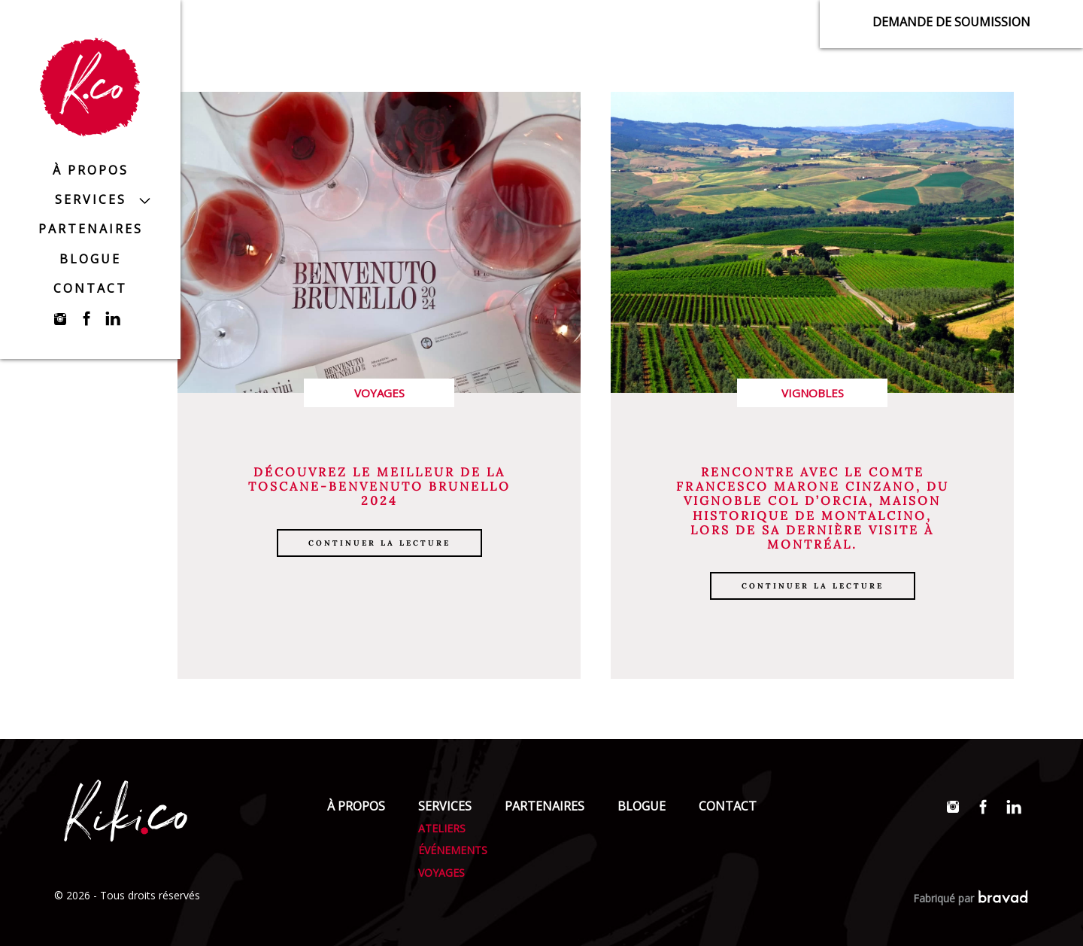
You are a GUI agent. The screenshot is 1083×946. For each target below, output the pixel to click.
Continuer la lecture (379, 543)
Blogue (90, 259)
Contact (90, 288)
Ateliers (442, 828)
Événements (452, 850)
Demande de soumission (951, 22)
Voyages (379, 392)
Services (90, 199)
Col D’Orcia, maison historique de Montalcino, (817, 508)
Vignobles (812, 392)
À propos (91, 170)
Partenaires (90, 229)
